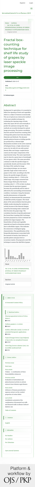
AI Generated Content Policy (14, 302)
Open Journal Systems (12, 450)
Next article (8, 388)
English (7, 423)
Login (31, 3)
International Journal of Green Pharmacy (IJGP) (16, 13)
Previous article (10, 377)
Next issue (8, 366)
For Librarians (9, 442)
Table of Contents (10, 410)
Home (7, 23)
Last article (8, 398)
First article (8, 369)
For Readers (9, 435)
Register (22, 3)
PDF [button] (17, 77)
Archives (14, 23)
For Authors (9, 439)
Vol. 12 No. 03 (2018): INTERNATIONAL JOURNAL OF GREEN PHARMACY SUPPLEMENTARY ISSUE (17, 27)
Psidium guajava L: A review (14, 324)
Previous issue (9, 363)
